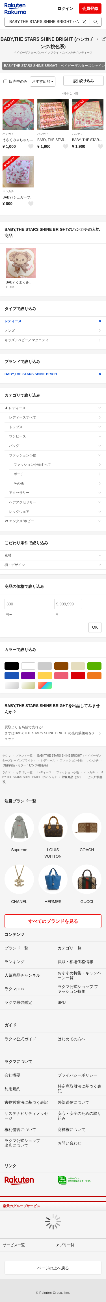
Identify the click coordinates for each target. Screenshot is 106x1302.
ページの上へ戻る (53, 1268)
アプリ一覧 (65, 1245)
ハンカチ (8, 133)
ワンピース (55, 436)
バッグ (55, 446)
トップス (55, 427)
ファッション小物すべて (57, 465)
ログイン (65, 8)
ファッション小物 (55, 455)
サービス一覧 (14, 1245)
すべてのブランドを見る (53, 921)
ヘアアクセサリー (55, 502)
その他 (57, 484)
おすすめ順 (43, 81)
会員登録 (90, 8)
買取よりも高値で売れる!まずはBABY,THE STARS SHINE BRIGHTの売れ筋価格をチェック (53, 733)
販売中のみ (15, 81)
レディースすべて (55, 417)
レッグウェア (55, 512)
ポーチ (57, 474)
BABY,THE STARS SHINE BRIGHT (53, 374)
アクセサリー (55, 493)
